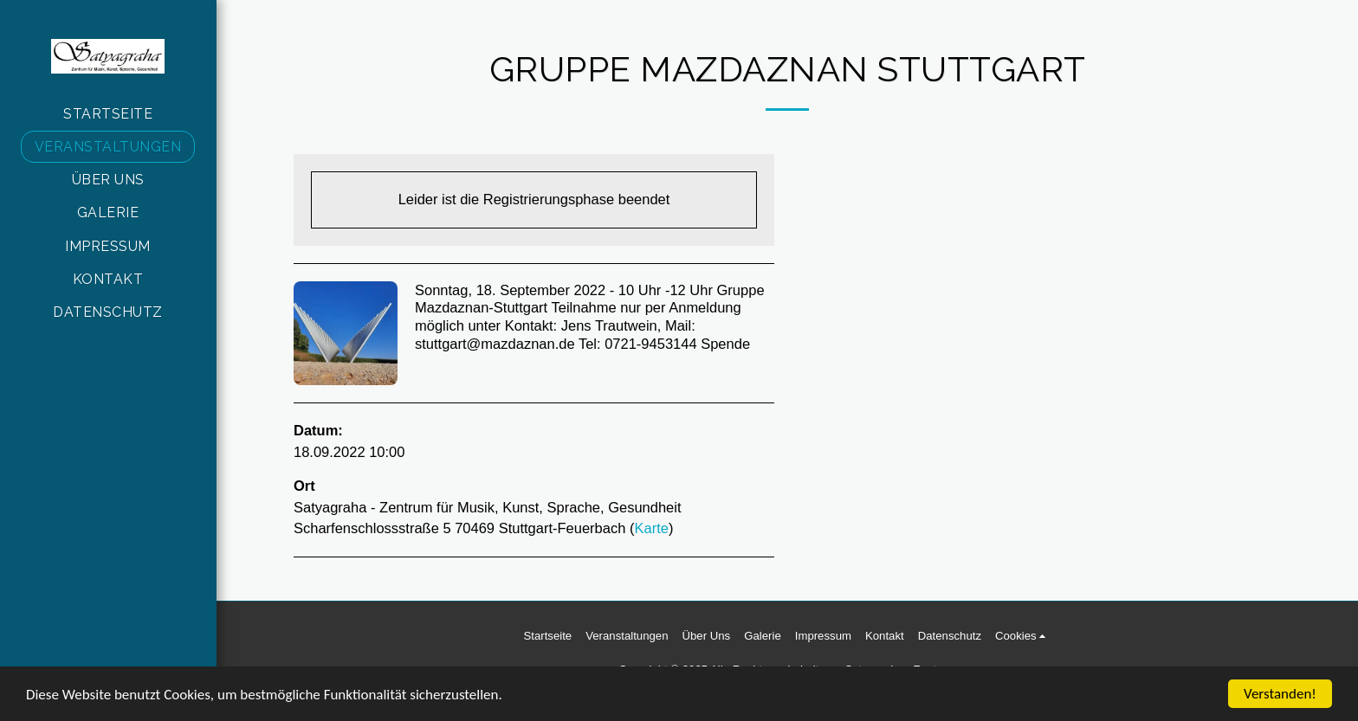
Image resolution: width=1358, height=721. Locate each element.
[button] (1023, 636)
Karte (651, 528)
